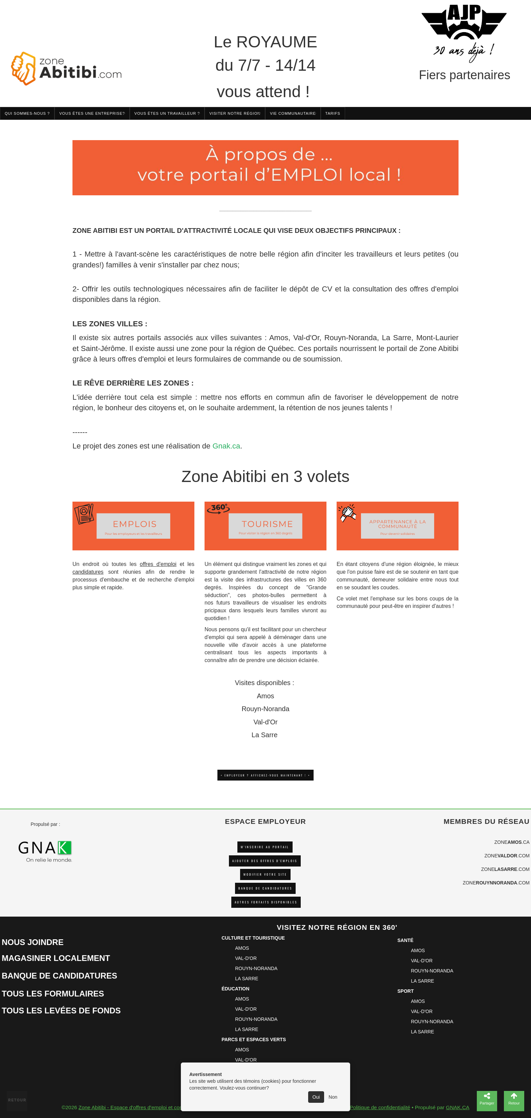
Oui (316, 1097)
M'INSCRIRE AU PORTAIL (265, 847)
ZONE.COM (507, 855)
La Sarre (396, 337)
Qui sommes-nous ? (27, 113)
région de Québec (264, 348)
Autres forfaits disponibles (266, 902)
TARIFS (332, 113)
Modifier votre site (265, 874)
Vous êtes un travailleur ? (167, 113)
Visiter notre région (234, 113)
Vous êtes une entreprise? (92, 113)
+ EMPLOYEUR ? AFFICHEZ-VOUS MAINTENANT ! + (265, 775)
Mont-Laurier (437, 337)
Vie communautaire (293, 113)
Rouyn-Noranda (350, 337)
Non (332, 1097)
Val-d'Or (306, 337)
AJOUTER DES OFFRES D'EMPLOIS (264, 861)
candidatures (88, 572)
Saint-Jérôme (103, 348)
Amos (278, 337)
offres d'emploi (142, 359)
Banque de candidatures (265, 888)
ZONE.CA (512, 842)
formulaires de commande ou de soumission (267, 359)
